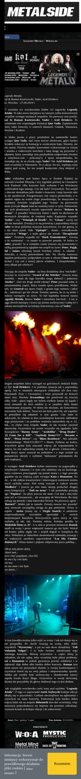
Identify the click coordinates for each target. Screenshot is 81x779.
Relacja (5, 37)
